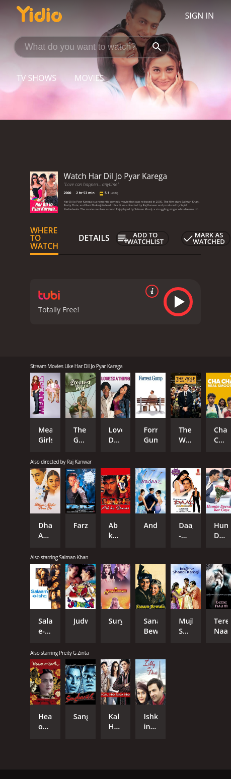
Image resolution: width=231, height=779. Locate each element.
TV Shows (36, 77)
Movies (89, 77)
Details (94, 237)
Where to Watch (44, 238)
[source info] (150, 291)
